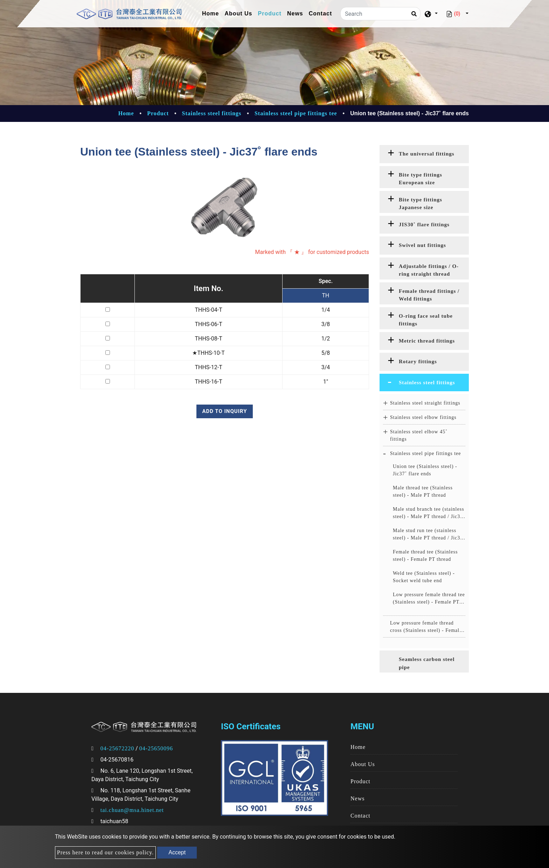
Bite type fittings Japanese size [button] (420, 204)
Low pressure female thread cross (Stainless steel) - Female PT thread (426, 627)
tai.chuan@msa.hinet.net (132, 810)
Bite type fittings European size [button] (420, 179)
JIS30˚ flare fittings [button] (424, 224)
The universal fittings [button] (426, 154)
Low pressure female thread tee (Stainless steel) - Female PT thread (429, 599)
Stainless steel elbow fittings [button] (423, 417)
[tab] (424, 154)
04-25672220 (117, 748)
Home (212, 12)
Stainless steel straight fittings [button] (425, 403)
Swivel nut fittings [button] (422, 245)
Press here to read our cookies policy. (105, 852)
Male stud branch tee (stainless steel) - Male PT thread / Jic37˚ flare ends (429, 513)
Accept (177, 852)
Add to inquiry (224, 411)
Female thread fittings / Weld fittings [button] (429, 295)
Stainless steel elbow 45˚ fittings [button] (418, 435)
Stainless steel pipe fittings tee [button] (425, 453)
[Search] (380, 13)
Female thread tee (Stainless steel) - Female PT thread (425, 555)
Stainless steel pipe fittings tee (296, 113)
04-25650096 (156, 748)
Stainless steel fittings (212, 113)
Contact (320, 13)
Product (270, 13)
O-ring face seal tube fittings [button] (426, 320)
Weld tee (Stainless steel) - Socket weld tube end (424, 577)
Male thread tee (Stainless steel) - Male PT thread (423, 491)
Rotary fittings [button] (418, 361)
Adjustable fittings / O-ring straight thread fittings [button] (429, 271)
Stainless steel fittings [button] (427, 382)
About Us (238, 13)
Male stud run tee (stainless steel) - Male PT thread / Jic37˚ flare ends (429, 535)
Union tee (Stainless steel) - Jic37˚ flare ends (425, 470)
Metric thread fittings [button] (427, 341)
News (295, 13)
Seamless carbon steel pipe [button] (426, 663)
